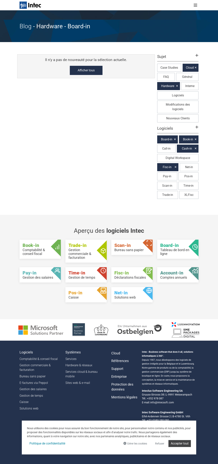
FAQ (166, 77)
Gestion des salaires (33, 389)
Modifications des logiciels (178, 107)
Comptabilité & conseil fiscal (39, 359)
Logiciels (178, 95)
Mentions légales (124, 397)
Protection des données (122, 387)
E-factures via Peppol (34, 383)
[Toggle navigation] (195, 5)
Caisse (24, 402)
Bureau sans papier (33, 376)
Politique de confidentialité (47, 443)
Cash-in (187, 148)
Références (120, 361)
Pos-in (188, 176)
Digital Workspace (178, 158)
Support (117, 369)
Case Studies (169, 67)
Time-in (188, 185)
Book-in (188, 139)
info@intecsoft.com (162, 402)
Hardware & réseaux (78, 365)
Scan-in (167, 185)
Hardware (167, 86)
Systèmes (73, 352)
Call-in (166, 148)
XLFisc (189, 195)
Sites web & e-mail (77, 383)
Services (70, 359)
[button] (178, 58)
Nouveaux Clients (178, 118)
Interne (189, 86)
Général (187, 77)
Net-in (189, 167)
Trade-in (167, 195)
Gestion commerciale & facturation (35, 367)
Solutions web (29, 408)
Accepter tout (180, 443)
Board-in (166, 139)
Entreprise (119, 377)
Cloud (190, 67)
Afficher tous (86, 70)
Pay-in (167, 176)
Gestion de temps (31, 395)
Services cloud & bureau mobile (81, 374)
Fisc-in (167, 167)
